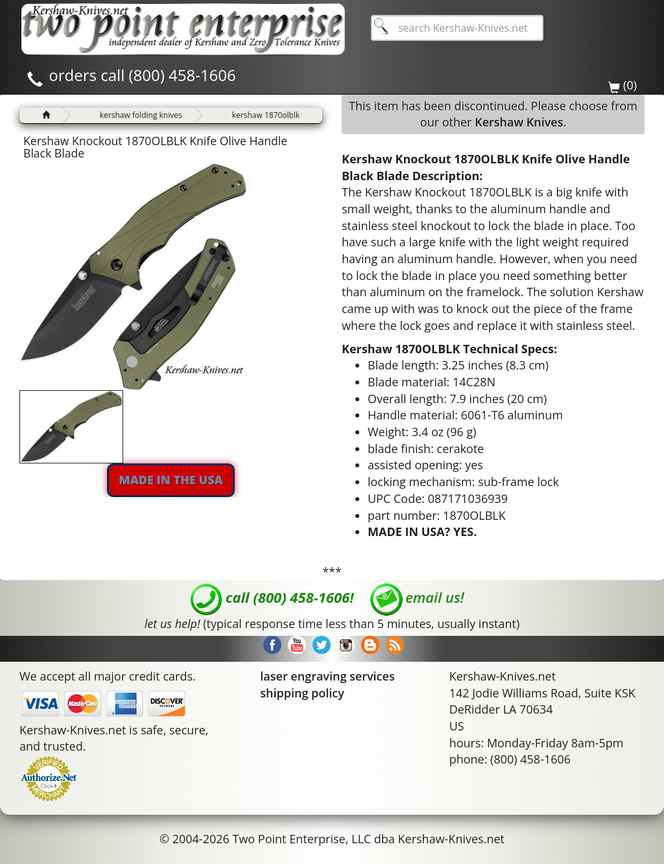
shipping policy (302, 693)
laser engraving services (327, 676)
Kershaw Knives (519, 122)
